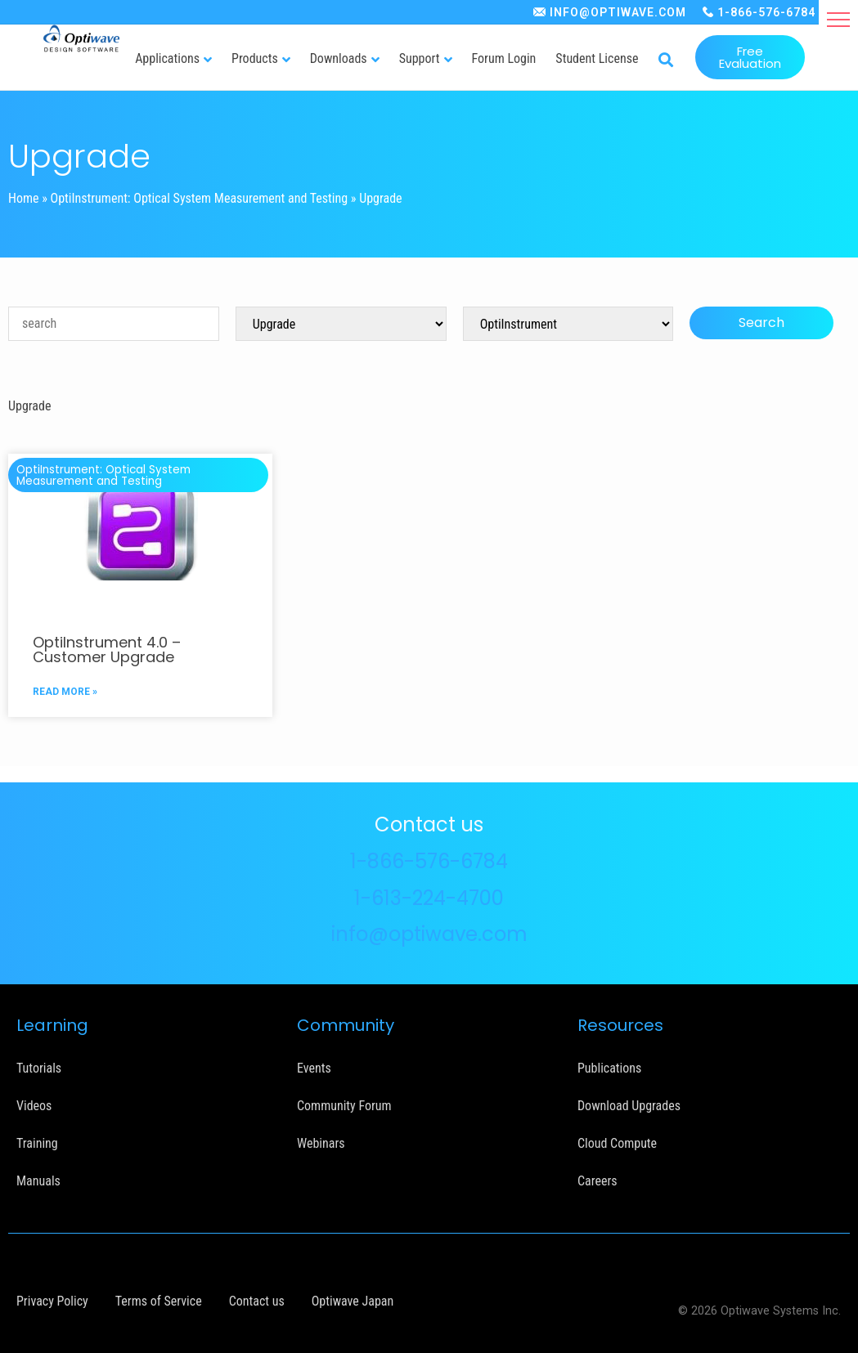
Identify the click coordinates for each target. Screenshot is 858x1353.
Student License (596, 58)
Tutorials (38, 1068)
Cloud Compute (617, 1143)
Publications (609, 1068)
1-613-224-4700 (429, 898)
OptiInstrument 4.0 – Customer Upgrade (107, 649)
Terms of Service (158, 1301)
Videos (34, 1105)
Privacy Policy (52, 1301)
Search (761, 322)
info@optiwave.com (429, 934)
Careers (597, 1181)
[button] (838, 19)
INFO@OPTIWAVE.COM (618, 12)
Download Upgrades (629, 1105)
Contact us (257, 1301)
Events (314, 1068)
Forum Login (504, 58)
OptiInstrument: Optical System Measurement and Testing (199, 198)
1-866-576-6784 (766, 12)
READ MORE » (65, 691)
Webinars (321, 1143)
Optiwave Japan (352, 1301)
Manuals (38, 1181)
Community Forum (344, 1105)
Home (23, 198)
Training (37, 1143)
